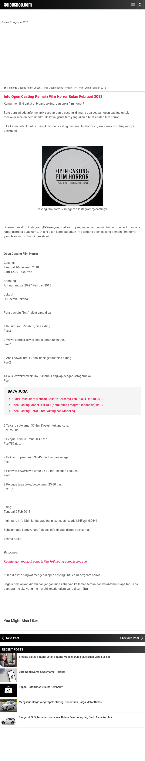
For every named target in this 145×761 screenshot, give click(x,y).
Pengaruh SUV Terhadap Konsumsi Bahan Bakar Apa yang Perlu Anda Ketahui (65, 717)
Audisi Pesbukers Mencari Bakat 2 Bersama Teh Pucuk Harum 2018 (57, 399)
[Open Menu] (133, 4)
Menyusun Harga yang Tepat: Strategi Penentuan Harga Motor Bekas (60, 702)
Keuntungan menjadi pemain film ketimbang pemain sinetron (45, 561)
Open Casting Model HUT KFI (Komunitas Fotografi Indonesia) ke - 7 (58, 405)
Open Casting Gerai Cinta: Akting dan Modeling (43, 411)
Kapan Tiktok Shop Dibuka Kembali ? (41, 686)
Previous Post (129, 638)
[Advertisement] (72, 55)
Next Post (12, 638)
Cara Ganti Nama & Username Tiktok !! (42, 671)
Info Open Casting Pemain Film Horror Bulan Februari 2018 (53, 96)
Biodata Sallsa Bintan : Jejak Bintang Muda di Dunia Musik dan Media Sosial (64, 656)
